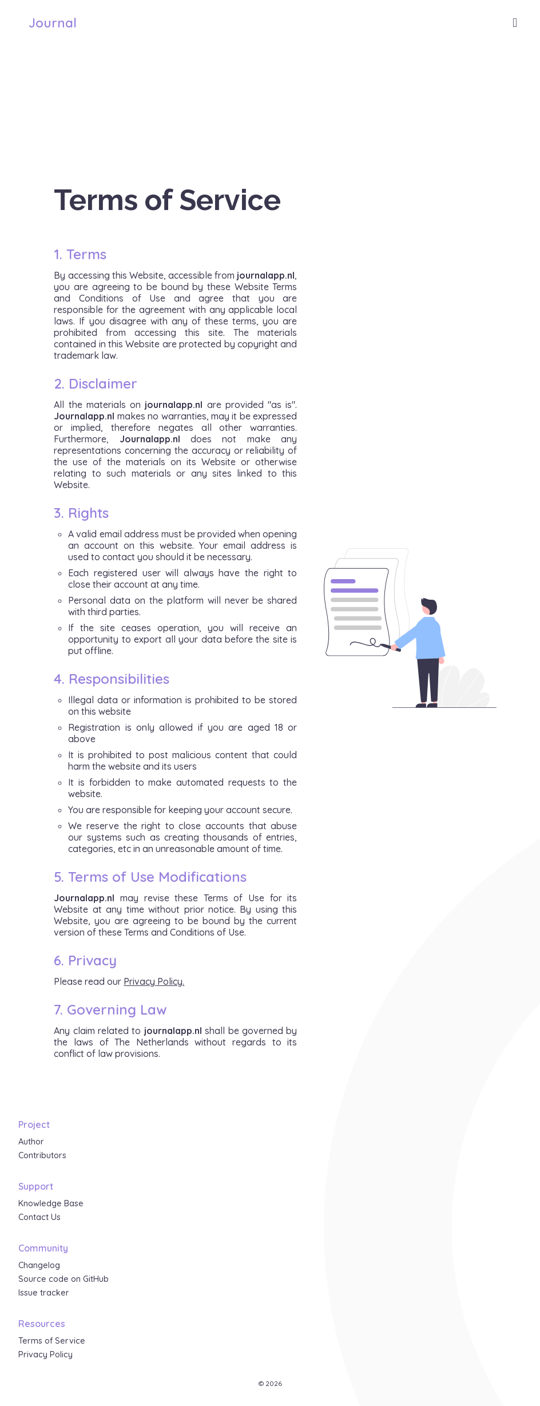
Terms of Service (51, 1341)
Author (31, 1141)
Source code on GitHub (63, 1279)
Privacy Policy (45, 1354)
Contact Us (39, 1217)
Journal (53, 23)
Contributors (42, 1155)
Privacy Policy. (154, 981)
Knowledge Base (51, 1203)
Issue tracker (43, 1293)
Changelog (39, 1265)
